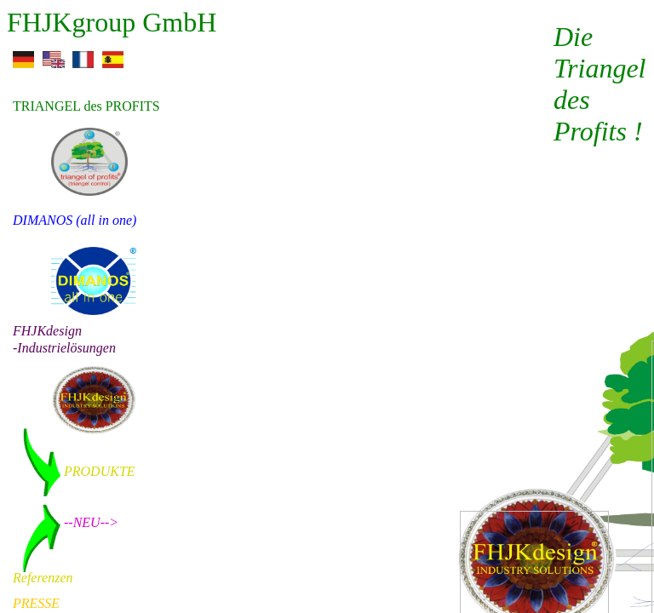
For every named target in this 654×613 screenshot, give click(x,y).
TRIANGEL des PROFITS (86, 106)
